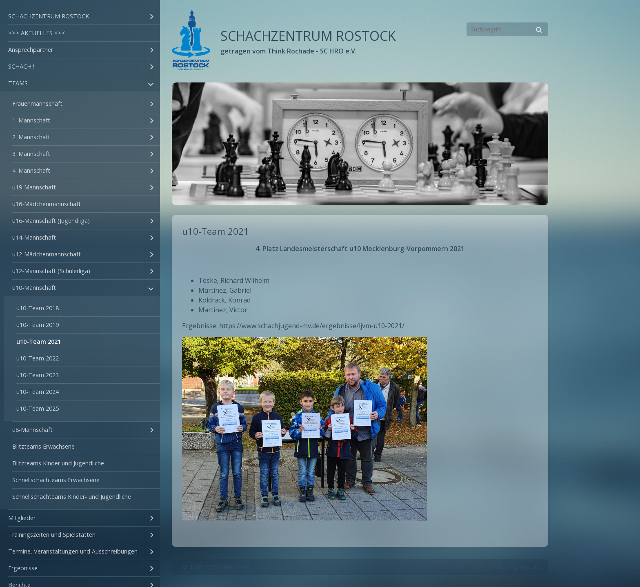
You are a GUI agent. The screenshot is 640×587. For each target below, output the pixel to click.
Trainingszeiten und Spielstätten (52, 534)
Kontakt (491, 567)
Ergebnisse (23, 568)
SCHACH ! (21, 66)
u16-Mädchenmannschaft (46, 204)
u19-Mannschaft (34, 187)
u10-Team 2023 (37, 375)
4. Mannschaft (31, 170)
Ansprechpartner (30, 49)
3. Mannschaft (31, 154)
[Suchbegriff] (507, 29)
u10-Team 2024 (37, 392)
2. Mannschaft (31, 137)
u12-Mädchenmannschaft (46, 254)
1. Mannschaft (31, 120)
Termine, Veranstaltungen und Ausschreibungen (73, 551)
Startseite (461, 567)
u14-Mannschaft (34, 237)
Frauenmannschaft (37, 103)
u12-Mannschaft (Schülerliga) (51, 271)
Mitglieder (22, 518)
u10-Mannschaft (34, 287)
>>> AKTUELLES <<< (36, 33)
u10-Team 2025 (37, 408)
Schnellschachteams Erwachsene (56, 480)
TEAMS (18, 83)
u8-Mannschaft (32, 430)
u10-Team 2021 (38, 341)
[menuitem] (80, 16)
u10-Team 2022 (37, 358)
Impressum (523, 567)
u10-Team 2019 (37, 325)
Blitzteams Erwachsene (43, 446)
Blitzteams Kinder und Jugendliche (58, 463)
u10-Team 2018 (37, 308)
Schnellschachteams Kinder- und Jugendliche (71, 496)
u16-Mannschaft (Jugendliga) (51, 221)
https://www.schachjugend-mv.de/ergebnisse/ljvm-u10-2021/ (311, 325)
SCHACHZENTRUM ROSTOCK (48, 16)
